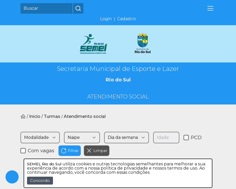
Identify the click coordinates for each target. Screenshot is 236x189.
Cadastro (126, 18)
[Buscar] (46, 8)
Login (106, 18)
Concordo (40, 180)
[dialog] (118, 173)
